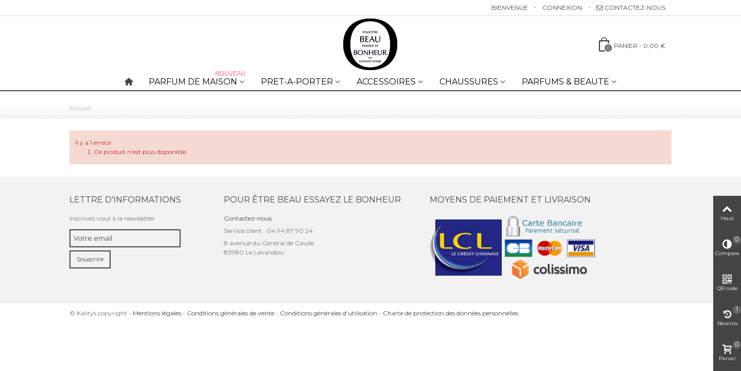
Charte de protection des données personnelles (450, 313)
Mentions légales (157, 313)
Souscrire (90, 259)
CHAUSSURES (468, 82)
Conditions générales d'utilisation (328, 313)
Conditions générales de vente (230, 313)
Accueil (80, 108)
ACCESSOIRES (386, 82)
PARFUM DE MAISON (198, 80)
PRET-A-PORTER (297, 82)
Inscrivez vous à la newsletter (112, 218)
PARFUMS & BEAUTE (565, 82)
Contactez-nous (630, 7)
